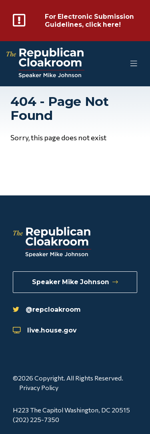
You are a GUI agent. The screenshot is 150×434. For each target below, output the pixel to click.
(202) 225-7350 (36, 419)
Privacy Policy (38, 387)
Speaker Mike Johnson (75, 282)
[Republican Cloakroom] (45, 64)
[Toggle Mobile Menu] (118, 64)
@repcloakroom (47, 309)
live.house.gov (44, 330)
